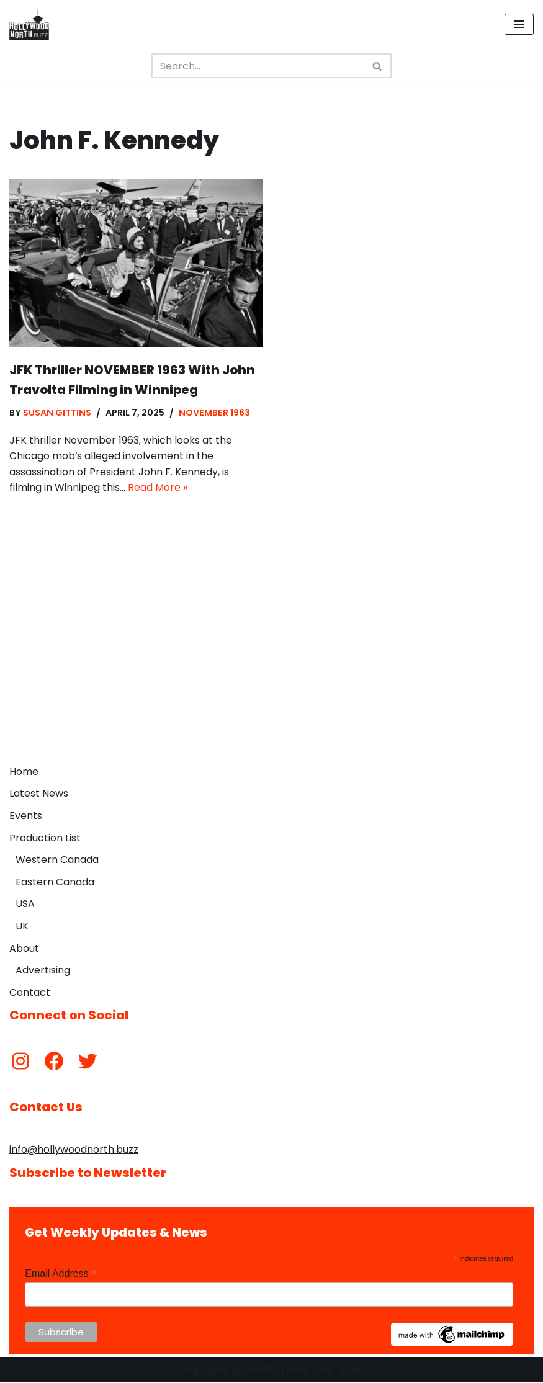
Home (23, 771)
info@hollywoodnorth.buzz (73, 1150)
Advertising (43, 971)
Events (25, 815)
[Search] (257, 65)
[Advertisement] (271, 666)
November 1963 (214, 412)
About (24, 948)
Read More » (157, 488)
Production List (45, 838)
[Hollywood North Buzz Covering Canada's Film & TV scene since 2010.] (29, 24)
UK (22, 926)
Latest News (38, 794)
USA (25, 904)
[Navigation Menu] (519, 24)
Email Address (61, 1274)
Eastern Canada (55, 882)
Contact (29, 992)
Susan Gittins (57, 412)
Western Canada (57, 860)
